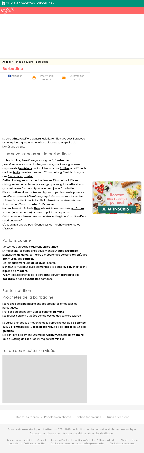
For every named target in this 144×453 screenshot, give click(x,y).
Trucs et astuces (118, 417)
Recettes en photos (57, 417)
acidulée (23, 254)
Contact (41, 440)
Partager (15, 76)
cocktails (8, 279)
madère (22, 271)
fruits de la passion (20, 176)
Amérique (25, 168)
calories (80, 322)
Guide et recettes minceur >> (30, 3)
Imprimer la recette (43, 77)
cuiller (67, 267)
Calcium (51, 335)
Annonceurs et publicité (19, 440)
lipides (68, 327)
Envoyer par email (73, 77)
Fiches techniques (89, 417)
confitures (9, 259)
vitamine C (56, 339)
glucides (8, 331)
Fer (27, 339)
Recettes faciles (27, 417)
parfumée (77, 208)
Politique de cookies (34, 443)
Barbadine (42, 61)
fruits (16, 172)
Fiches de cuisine (24, 61)
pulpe (74, 251)
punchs (29, 279)
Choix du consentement (122, 443)
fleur (37, 208)
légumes (52, 246)
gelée (34, 263)
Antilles (64, 168)
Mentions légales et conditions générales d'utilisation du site (83, 440)
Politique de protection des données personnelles (77, 443)
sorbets (28, 259)
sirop (76, 254)
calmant (58, 312)
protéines (45, 327)
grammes (17, 327)
